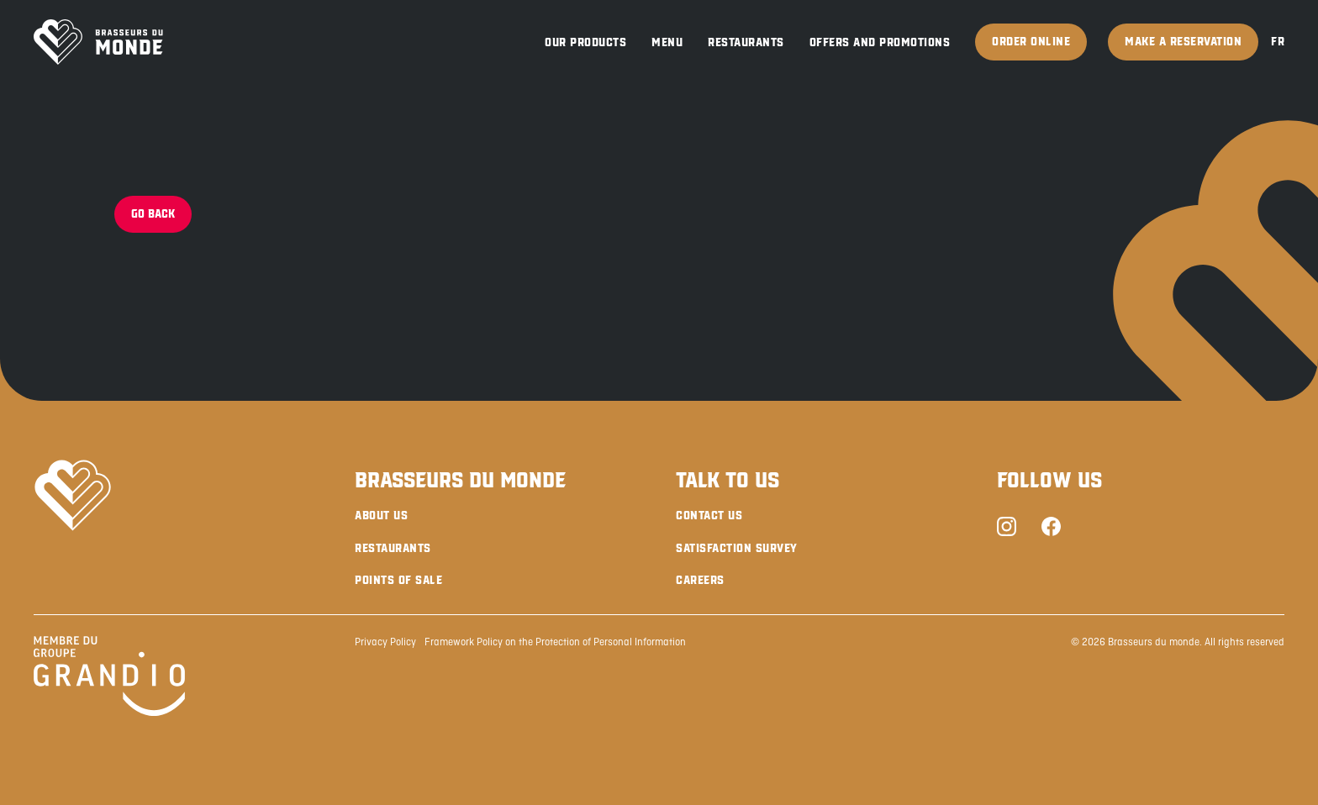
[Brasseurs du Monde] (98, 42)
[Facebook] (1051, 529)
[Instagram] (1006, 529)
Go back (153, 214)
